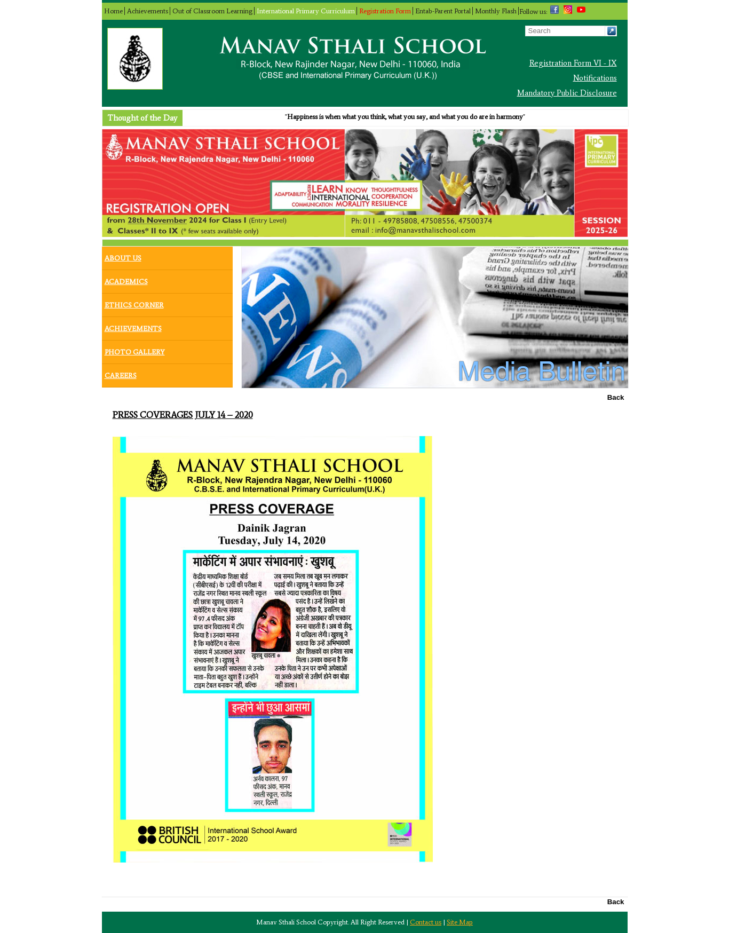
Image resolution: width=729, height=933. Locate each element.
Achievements (147, 11)
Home (113, 11)
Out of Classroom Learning (212, 11)
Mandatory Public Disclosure (567, 93)
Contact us (425, 922)
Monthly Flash (496, 11)
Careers (121, 373)
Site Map (460, 922)
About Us (123, 255)
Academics (126, 279)
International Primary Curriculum (306, 11)
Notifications (595, 78)
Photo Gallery (135, 349)
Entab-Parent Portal (443, 11)
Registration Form (385, 11)
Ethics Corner (134, 302)
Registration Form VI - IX (573, 63)
